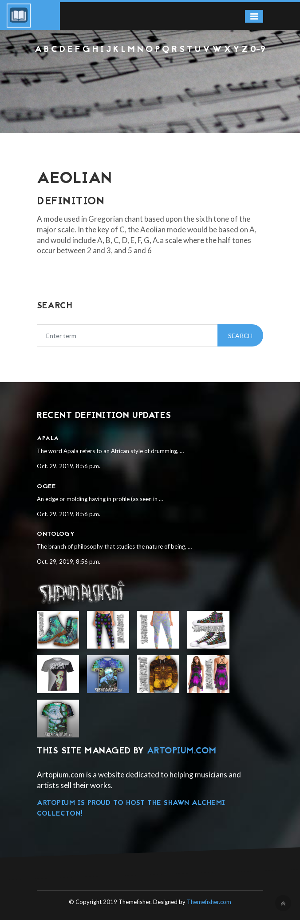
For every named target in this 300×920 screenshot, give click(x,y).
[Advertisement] (150, 80)
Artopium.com (182, 751)
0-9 (258, 50)
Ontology (56, 534)
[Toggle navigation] (254, 16)
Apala (48, 438)
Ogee (46, 486)
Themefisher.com (209, 901)
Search (240, 335)
